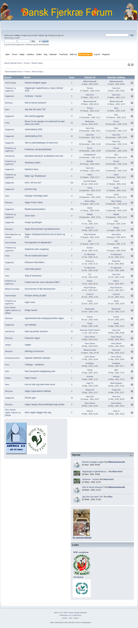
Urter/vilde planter (33, 269)
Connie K (90, 294)
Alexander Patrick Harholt (90, 330)
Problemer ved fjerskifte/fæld (38, 149)
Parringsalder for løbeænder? (38, 242)
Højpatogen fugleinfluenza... (95, 471)
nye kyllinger (30, 325)
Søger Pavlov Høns (34, 202)
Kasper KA (90, 390)
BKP (116, 370)
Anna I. (90, 148)
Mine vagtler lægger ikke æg (38, 412)
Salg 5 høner (31, 378)
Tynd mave (30, 216)
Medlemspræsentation (35, 209)
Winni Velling (90, 201)
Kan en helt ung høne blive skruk (40, 384)
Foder (7, 123)
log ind (30, 35)
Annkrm (90, 248)
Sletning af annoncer (34, 351)
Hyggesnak (9, 96)
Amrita (89, 370)
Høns (7, 109)
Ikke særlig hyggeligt (34, 116)
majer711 (89, 383)
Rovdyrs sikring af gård (35, 295)
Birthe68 (90, 161)
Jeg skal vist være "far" (92, 497)
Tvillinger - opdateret (34, 364)
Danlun (90, 281)
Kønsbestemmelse (12, 358)
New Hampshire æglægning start (40, 371)
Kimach (90, 194)
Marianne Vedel (90, 350)
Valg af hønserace (33, 276)
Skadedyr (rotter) (32, 162)
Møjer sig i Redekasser (35, 176)
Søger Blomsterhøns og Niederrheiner (42, 229)
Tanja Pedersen (90, 234)
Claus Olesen (90, 337)
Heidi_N (90, 411)
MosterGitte (89, 309)
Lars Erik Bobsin (89, 181)
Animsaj (90, 376)
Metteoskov (89, 121)
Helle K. (116, 281)
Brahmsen (90, 261)
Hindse (116, 228)
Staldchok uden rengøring (37, 249)
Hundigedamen (90, 155)
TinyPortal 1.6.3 (65, 615)
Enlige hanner (31, 310)
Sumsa (90, 317)
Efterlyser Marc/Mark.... (35, 262)
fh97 (90, 241)
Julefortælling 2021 (33, 136)
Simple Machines (80, 612)
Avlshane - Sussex (90, 479)
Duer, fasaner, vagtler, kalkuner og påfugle (12, 310)
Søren (89, 175)
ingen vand (30, 302)
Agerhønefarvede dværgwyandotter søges (44, 318)
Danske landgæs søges (93, 462)
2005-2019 (77, 615)
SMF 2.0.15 (58, 612)
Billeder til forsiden (12, 289)
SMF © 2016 (68, 612)
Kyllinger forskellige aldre (36, 196)
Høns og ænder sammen (36, 331)
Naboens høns (31, 169)
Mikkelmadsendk (116, 462)
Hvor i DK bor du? (33, 182)
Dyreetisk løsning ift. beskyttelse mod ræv (44, 156)
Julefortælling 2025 (33, 129)
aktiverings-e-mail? (12, 38)
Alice (109, 497)
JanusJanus (116, 234)
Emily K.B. (90, 228)
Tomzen (90, 88)
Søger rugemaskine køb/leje (38, 391)
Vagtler (28, 345)
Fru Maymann (89, 254)
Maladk (90, 214)
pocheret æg (30, 189)
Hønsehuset (10, 156)
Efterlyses (9, 103)
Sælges (8, 345)
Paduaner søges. (33, 338)
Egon (116, 128)
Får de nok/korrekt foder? (36, 256)
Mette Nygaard (116, 383)
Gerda (89, 188)
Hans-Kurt (117, 471)
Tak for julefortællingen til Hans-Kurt (41, 143)
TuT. (89, 274)
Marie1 (116, 248)
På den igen (30, 398)
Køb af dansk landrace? (93, 487)
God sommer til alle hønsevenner (40, 289)
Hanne (89, 208)
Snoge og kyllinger (33, 222)
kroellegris (90, 363)
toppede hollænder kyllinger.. (38, 358)
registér (41, 35)
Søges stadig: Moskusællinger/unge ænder (44, 404)
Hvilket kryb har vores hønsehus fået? (42, 282)
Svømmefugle (10, 83)
